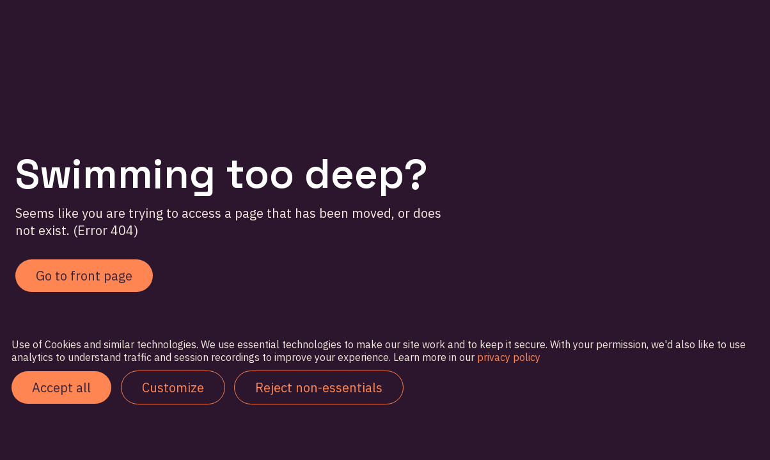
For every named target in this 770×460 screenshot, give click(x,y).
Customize (173, 387)
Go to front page (84, 275)
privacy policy (507, 357)
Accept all (61, 387)
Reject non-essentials (318, 387)
